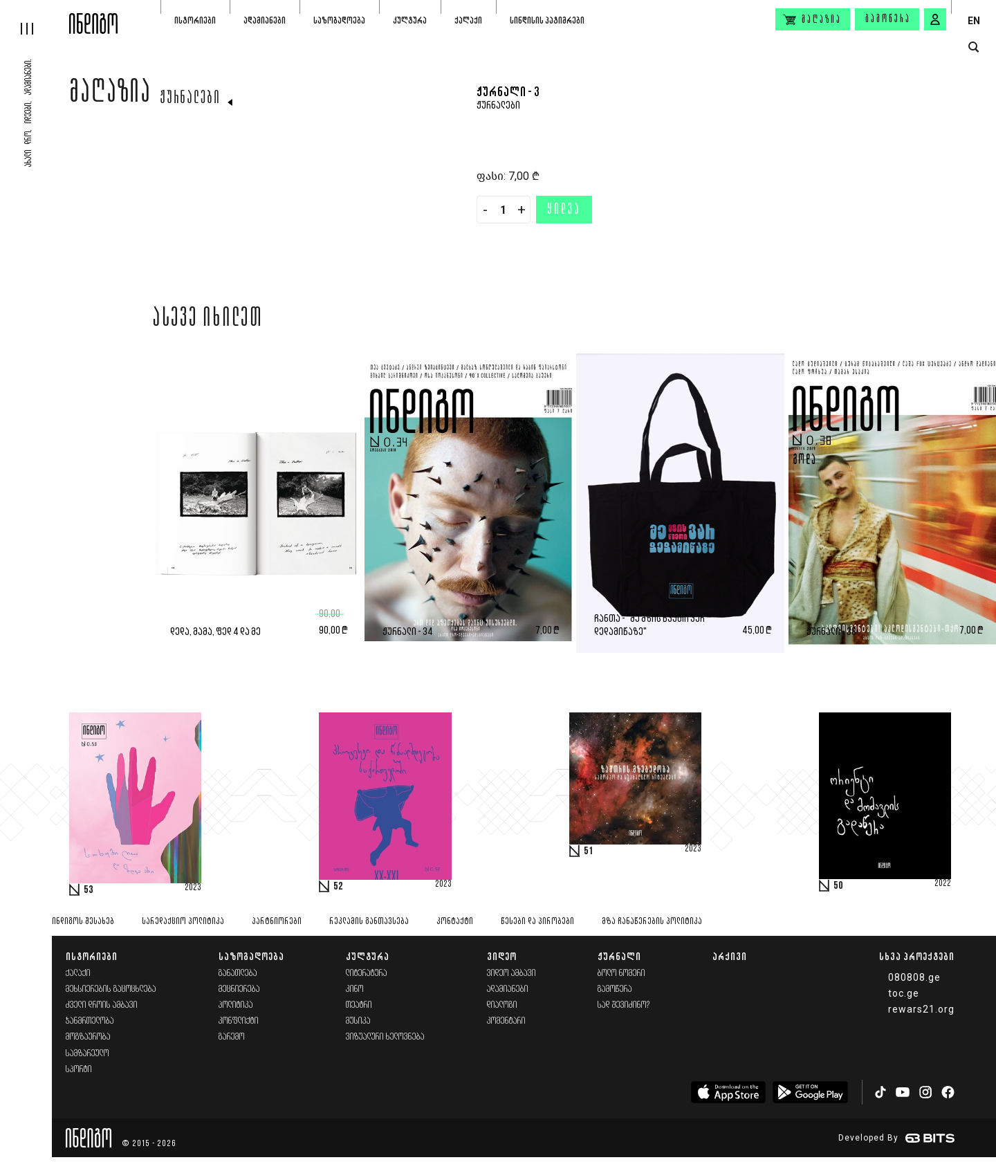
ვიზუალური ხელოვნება (385, 1037)
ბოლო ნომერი (621, 973)
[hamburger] (34, 17)
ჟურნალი (619, 956)
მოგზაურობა (88, 1037)
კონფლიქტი (239, 1021)
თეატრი (359, 1005)
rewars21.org (921, 1009)
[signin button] (935, 19)
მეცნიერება (239, 989)
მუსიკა (358, 1021)
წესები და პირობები (537, 921)
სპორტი (79, 1069)
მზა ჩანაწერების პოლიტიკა (652, 921)
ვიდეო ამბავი (511, 973)
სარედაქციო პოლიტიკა (183, 921)
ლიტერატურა (366, 973)
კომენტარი (506, 1021)
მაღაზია (110, 95)
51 (588, 851)
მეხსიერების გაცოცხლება (111, 989)
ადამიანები (264, 20)
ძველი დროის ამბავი (102, 1005)
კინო (355, 989)
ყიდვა (564, 210)
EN (974, 20)
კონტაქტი (454, 921)
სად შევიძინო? (624, 1005)
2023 (193, 888)
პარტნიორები (277, 921)
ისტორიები (195, 20)
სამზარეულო (87, 1054)
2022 (942, 884)
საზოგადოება (339, 20)
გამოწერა (888, 19)
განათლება (238, 973)
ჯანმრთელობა (90, 1021)
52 (338, 886)
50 (838, 886)
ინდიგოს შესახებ (83, 921)
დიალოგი (502, 1005)
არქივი (729, 956)
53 (88, 890)
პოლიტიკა (236, 1005)
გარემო (232, 1037)
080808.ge (914, 977)
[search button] (973, 47)
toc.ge (903, 993)
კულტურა (410, 20)
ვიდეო (502, 956)
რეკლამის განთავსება (369, 921)
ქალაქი (468, 20)
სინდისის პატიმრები (547, 20)
